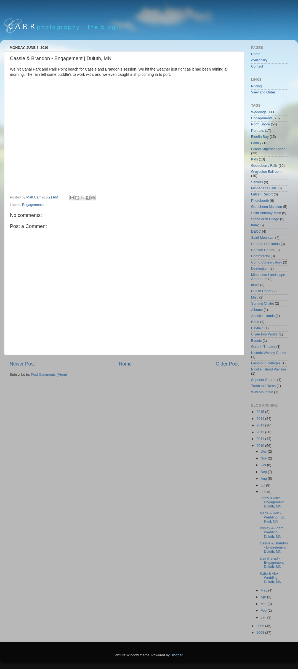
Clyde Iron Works (264, 334)
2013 (260, 425)
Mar (264, 604)
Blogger (176, 655)
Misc (254, 297)
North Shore (260, 124)
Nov (264, 458)
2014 (260, 419)
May (264, 590)
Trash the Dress (263, 386)
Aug (264, 478)
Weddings (259, 112)
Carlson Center (263, 250)
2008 (260, 633)
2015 (260, 412)
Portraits (257, 131)
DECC (256, 231)
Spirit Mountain (262, 238)
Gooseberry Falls (264, 166)
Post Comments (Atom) (49, 375)
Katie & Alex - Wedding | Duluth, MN (270, 578)
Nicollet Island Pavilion (268, 369)
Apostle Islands (263, 316)
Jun (264, 492)
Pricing (256, 86)
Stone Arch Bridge (265, 219)
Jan (264, 617)
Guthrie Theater (263, 347)
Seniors (257, 182)
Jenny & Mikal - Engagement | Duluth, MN (272, 502)
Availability (259, 60)
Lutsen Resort (262, 194)
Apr (264, 597)
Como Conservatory (266, 262)
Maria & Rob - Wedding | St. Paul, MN (272, 517)
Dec (264, 451)
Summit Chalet (262, 303)
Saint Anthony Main (266, 213)
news (255, 285)
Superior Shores (263, 380)
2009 (260, 626)
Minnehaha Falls (263, 188)
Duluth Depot (261, 291)
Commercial (260, 256)
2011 (260, 439)
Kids (254, 159)
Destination (259, 268)
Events (256, 341)
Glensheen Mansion (266, 207)
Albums (257, 310)
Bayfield (257, 328)
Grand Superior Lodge (268, 149)
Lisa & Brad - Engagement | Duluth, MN (272, 563)
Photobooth (260, 201)
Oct (264, 465)
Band (255, 322)
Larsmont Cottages (265, 363)
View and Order (263, 92)
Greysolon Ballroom (266, 172)
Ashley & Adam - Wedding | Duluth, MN (272, 532)
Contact (257, 66)
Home (125, 364)
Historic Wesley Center (268, 353)
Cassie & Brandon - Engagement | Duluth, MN (274, 547)
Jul (263, 485)
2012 (260, 432)
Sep (264, 472)
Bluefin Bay (260, 137)
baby (255, 225)
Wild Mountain (262, 392)
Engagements (33, 205)
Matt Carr (34, 197)
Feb (264, 610)
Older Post (227, 364)
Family (256, 143)
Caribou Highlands (265, 244)
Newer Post (22, 364)
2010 (260, 446)
